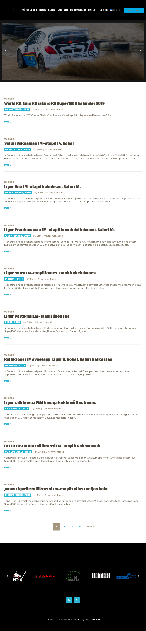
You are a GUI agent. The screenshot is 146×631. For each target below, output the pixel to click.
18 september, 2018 (18, 192)
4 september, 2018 (17, 235)
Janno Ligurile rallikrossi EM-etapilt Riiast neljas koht (56, 489)
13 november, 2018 (17, 109)
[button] (70, 77)
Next (89, 527)
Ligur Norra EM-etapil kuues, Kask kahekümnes (50, 273)
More (7, 122)
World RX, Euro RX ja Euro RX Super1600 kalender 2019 (54, 104)
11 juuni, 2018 (14, 279)
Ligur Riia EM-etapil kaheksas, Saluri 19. (42, 187)
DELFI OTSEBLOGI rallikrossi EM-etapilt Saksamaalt (52, 446)
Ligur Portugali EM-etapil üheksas (37, 317)
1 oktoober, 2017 (16, 408)
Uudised (9, 99)
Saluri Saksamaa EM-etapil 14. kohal (39, 144)
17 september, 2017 (17, 495)
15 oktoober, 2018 (17, 149)
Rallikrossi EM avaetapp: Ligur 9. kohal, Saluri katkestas (58, 360)
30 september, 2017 (18, 451)
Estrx (39, 109)
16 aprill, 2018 (15, 365)
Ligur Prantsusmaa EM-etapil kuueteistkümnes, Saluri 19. (59, 230)
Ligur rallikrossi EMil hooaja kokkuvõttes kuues (50, 403)
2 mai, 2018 (12, 322)
